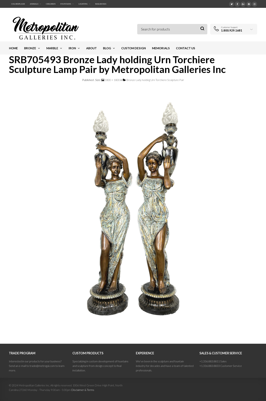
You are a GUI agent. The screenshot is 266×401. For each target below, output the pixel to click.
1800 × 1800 (112, 79)
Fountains (65, 4)
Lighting (83, 4)
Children (51, 4)
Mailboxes (100, 4)
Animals (34, 4)
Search (202, 28)
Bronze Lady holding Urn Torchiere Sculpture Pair (155, 79)
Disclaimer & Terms (82, 389)
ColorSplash (18, 4)
